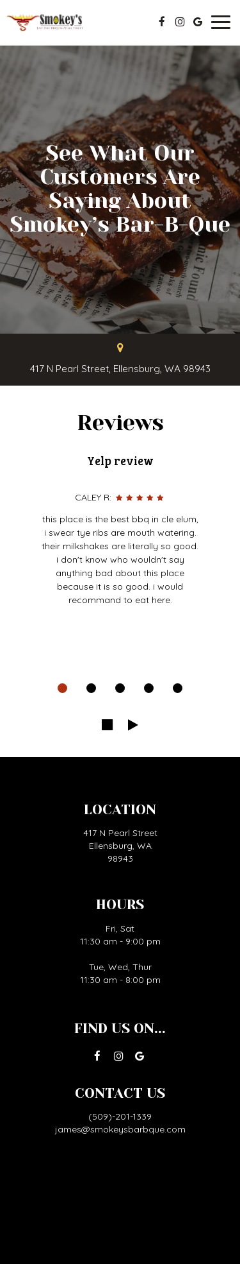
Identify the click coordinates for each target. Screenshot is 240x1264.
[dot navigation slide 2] (91, 688)
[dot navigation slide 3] (120, 688)
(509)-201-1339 (120, 1116)
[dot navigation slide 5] (177, 688)
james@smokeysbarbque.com (120, 1129)
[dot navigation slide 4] (149, 688)
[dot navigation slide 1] (62, 688)
